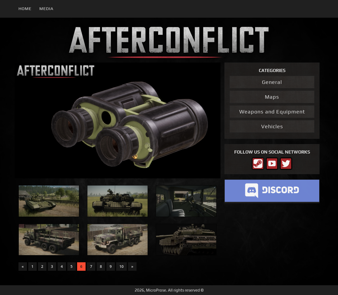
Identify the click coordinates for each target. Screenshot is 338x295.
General (272, 82)
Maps (272, 97)
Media (46, 8)
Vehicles (272, 126)
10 (121, 266)
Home (24, 8)
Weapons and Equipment (272, 111)
